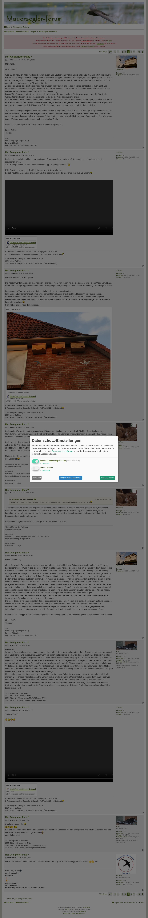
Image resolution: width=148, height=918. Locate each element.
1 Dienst (44, 463)
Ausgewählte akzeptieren (71, 478)
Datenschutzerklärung (62, 451)
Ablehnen (37, 478)
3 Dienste (45, 470)
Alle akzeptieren (107, 478)
